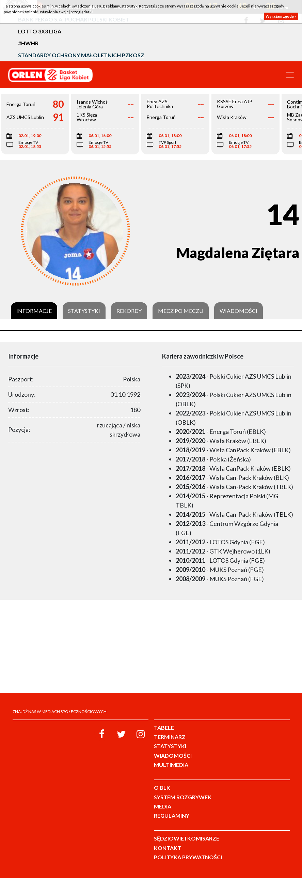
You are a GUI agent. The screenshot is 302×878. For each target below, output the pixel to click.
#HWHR (28, 43)
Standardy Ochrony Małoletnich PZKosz (81, 55)
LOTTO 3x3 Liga (39, 31)
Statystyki (84, 311)
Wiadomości (238, 311)
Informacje (34, 311)
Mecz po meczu (180, 311)
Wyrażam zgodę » (281, 16)
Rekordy (129, 311)
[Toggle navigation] (289, 75)
